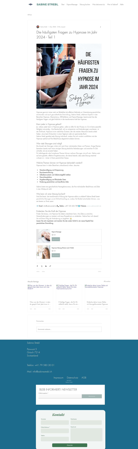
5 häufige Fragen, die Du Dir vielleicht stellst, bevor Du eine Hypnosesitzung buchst (68, 303)
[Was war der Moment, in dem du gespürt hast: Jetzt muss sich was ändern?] (40, 292)
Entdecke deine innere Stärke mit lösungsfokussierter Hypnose (97, 303)
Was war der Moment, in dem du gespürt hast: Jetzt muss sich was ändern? (40, 303)
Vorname (43, 419)
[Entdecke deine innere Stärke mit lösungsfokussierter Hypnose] (97, 292)
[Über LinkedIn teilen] (46, 266)
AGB (84, 377)
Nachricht (73, 427)
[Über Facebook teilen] (37, 266)
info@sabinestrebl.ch (42, 371)
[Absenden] (69, 445)
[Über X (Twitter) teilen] (41, 266)
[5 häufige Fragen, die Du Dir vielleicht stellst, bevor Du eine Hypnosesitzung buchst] (69, 292)
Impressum (58, 377)
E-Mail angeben (43, 393)
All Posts (30, 15)
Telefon (43, 435)
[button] (69, 236)
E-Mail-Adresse (45, 427)
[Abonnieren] (92, 396)
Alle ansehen (107, 281)
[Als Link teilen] (50, 266)
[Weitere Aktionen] (100, 27)
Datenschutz (72, 377)
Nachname (74, 419)
